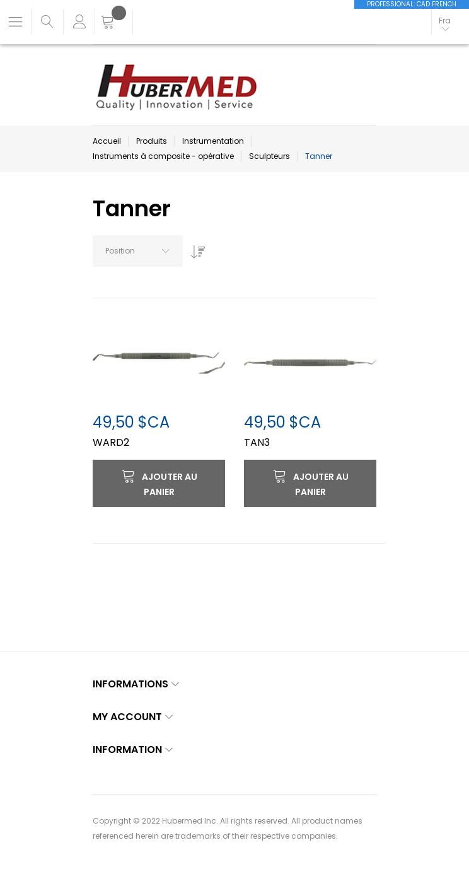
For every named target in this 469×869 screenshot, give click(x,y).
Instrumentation (213, 141)
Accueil (107, 141)
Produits (151, 141)
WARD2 (111, 442)
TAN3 (257, 442)
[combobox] (138, 251)
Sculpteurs (269, 156)
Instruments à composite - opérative (163, 156)
